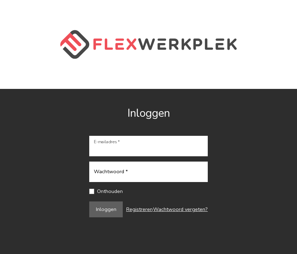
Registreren (139, 209)
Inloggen (106, 209)
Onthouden (110, 191)
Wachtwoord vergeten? (180, 209)
